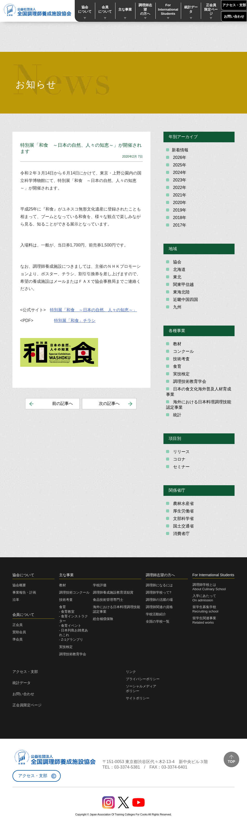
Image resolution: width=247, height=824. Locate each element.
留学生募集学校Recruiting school (205, 609)
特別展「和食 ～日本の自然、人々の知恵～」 (93, 310)
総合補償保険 (103, 619)
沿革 (15, 600)
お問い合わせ (234, 16)
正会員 (17, 625)
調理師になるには (159, 585)
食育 (176, 366)
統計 (176, 415)
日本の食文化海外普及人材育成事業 (198, 392)
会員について (105, 9)
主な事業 (125, 9)
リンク (131, 672)
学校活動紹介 (156, 614)
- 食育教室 (67, 612)
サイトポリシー (137, 698)
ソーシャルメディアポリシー (141, 688)
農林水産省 (183, 503)
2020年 (179, 202)
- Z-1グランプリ (71, 640)
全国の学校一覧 (157, 621)
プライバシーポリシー (143, 679)
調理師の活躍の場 (159, 600)
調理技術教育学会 (189, 381)
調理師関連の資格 (159, 607)
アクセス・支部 (234, 5)
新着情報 (180, 150)
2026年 (179, 157)
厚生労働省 (183, 511)
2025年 (179, 165)
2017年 (179, 225)
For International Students (168, 9)
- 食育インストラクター (73, 618)
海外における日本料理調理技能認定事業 (198, 405)
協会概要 (19, 585)
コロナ (178, 459)
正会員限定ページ (211, 9)
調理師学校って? (158, 592)
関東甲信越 (183, 284)
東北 (176, 277)
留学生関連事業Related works (204, 620)
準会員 (17, 639)
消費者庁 (180, 533)
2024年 (179, 172)
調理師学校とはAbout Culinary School (209, 587)
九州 (176, 307)
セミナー (180, 466)
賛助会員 (19, 632)
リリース (180, 451)
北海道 (178, 269)
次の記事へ (109, 403)
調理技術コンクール (74, 592)
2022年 (179, 187)
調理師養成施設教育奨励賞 (113, 592)
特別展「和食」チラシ (74, 320)
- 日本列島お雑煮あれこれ (73, 632)
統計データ (191, 9)
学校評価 (99, 585)
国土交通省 (183, 526)
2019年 (179, 210)
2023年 (179, 180)
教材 (176, 344)
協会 (176, 262)
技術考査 (180, 359)
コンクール (183, 351)
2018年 (179, 217)
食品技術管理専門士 (108, 600)
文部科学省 (183, 518)
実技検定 (180, 374)
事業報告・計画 (24, 592)
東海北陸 (180, 292)
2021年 (179, 195)
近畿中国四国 (185, 299)
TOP (231, 761)
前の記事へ (62, 403)
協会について (85, 9)
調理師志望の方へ (145, 9)
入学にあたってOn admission (204, 598)
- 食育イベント (70, 626)
